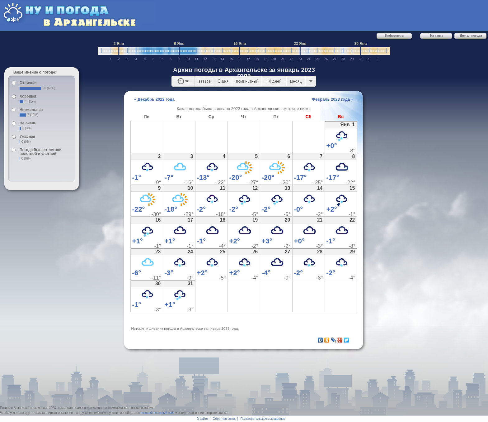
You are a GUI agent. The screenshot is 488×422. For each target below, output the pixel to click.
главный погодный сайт (158, 413)
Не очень (28, 123)
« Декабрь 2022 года (154, 99)
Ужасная (27, 136)
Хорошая (28, 96)
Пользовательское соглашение (263, 418)
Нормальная (31, 110)
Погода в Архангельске (16, 408)
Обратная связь (224, 418)
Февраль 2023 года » (332, 99)
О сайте (202, 418)
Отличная (29, 83)
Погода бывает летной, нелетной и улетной (41, 152)
